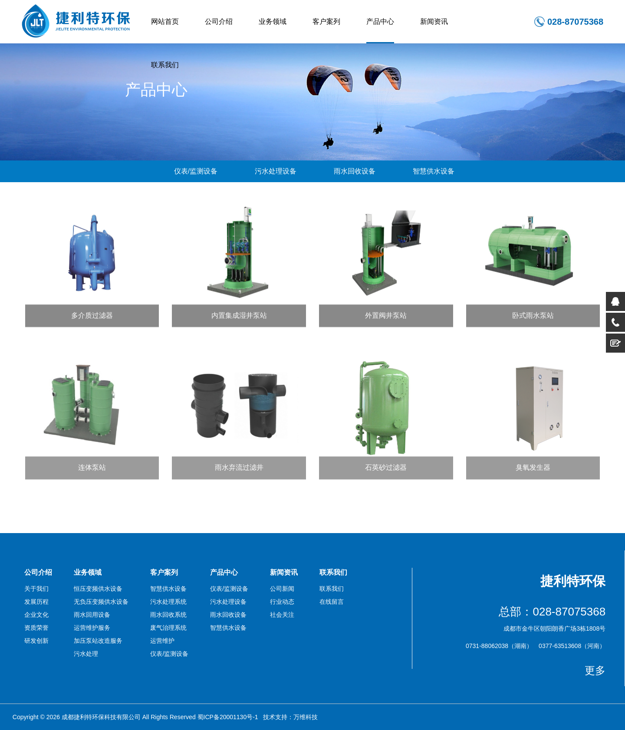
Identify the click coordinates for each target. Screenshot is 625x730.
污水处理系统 (168, 601)
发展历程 (36, 601)
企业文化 (36, 614)
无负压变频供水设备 (101, 601)
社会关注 (282, 614)
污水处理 (86, 653)
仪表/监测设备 (195, 171)
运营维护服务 (92, 627)
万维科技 (305, 717)
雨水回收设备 (354, 171)
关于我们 (36, 588)
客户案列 (326, 21)
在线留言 (331, 601)
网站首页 (165, 21)
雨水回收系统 (168, 614)
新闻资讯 (434, 21)
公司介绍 (219, 21)
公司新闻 (282, 588)
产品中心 (380, 21)
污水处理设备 (275, 171)
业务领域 (272, 21)
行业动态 (282, 601)
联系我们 (165, 65)
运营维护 (162, 640)
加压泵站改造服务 (98, 640)
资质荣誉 (36, 627)
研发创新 (36, 640)
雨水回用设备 (92, 614)
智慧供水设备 (433, 171)
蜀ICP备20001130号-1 (227, 717)
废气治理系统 (168, 627)
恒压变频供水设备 (98, 588)
